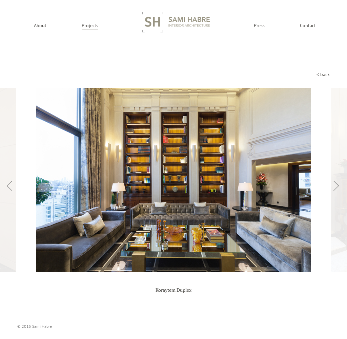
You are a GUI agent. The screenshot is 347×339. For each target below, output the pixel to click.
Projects (90, 25)
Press (259, 25)
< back (323, 74)
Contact (308, 25)
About (40, 25)
